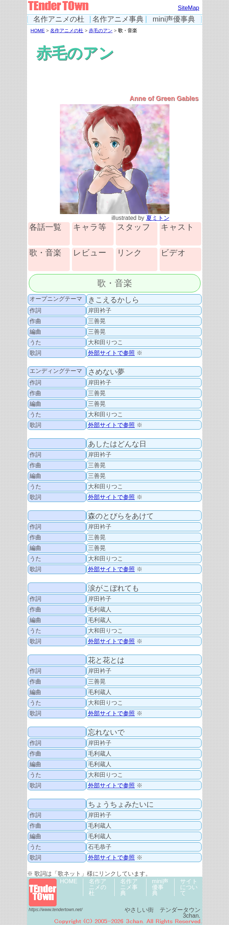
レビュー (89, 253)
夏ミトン (157, 218)
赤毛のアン (100, 30)
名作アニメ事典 (118, 19)
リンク (129, 253)
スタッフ (133, 227)
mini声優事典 (174, 19)
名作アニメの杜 (58, 19)
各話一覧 (45, 227)
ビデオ (173, 253)
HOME (38, 30)
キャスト (177, 227)
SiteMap (188, 8)
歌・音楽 (45, 253)
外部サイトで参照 (111, 353)
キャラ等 (89, 227)
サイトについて (189, 887)
